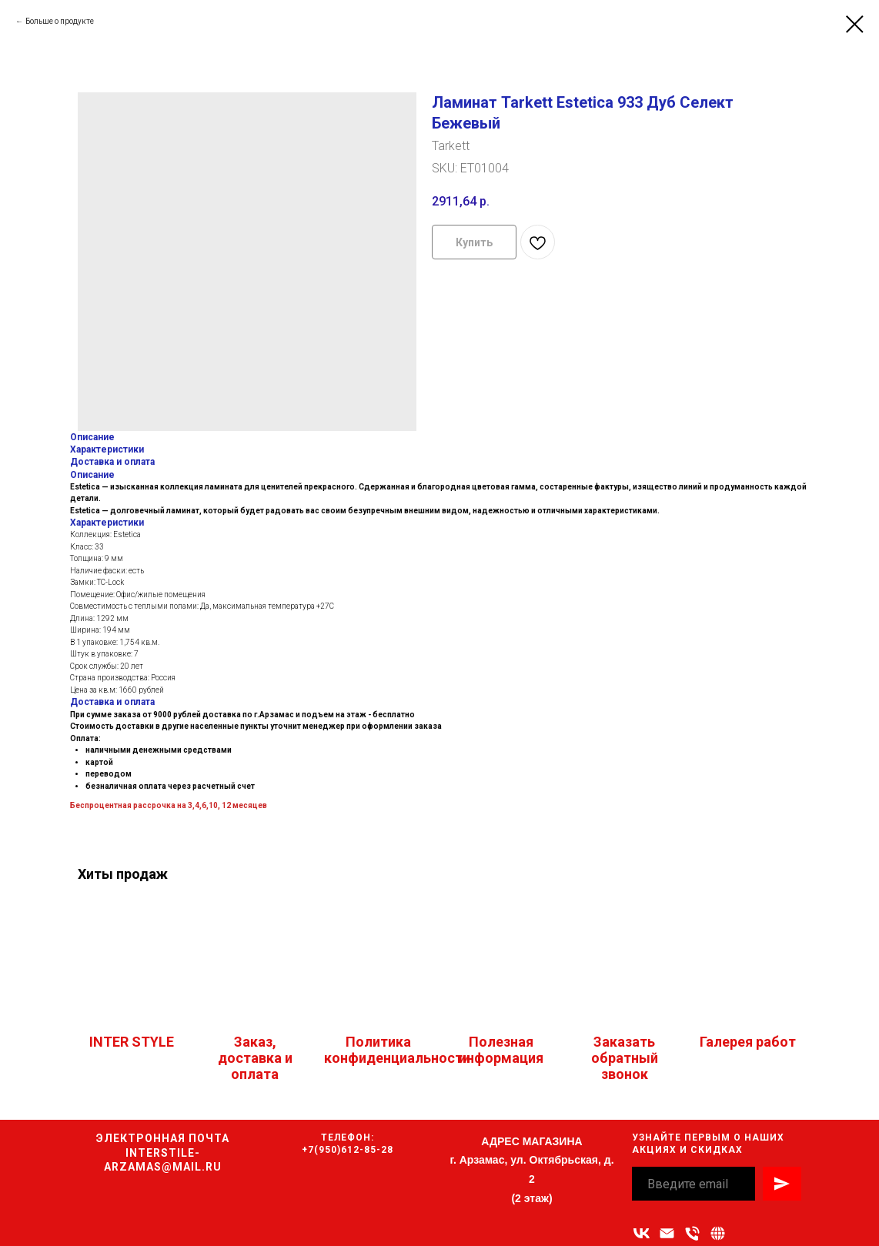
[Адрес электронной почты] (667, 1233)
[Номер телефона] (692, 1233)
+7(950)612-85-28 (347, 1149)
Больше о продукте (59, 21)
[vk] (641, 1233)
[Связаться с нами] (717, 1233)
